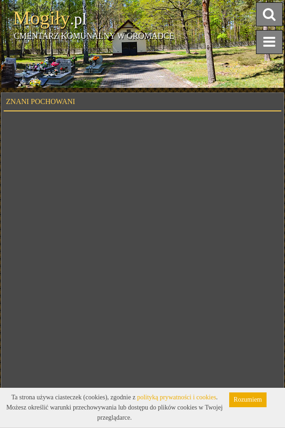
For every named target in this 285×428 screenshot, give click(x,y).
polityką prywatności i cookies (176, 397)
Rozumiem (248, 399)
